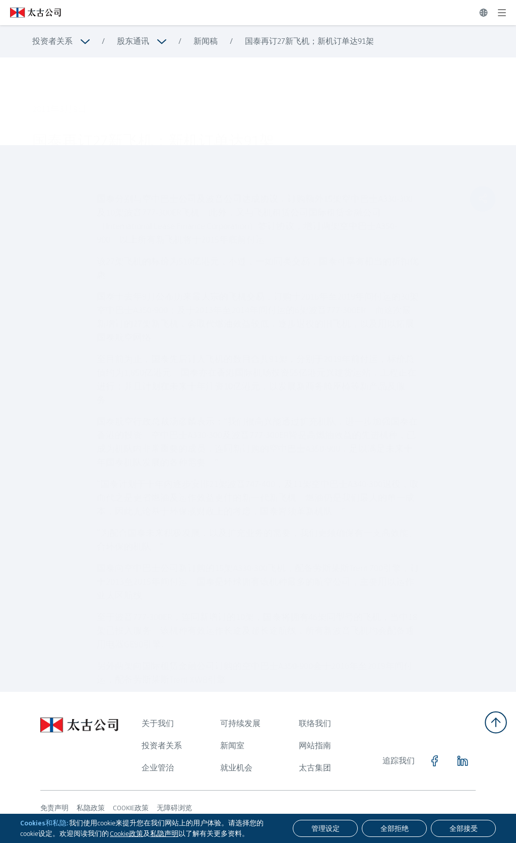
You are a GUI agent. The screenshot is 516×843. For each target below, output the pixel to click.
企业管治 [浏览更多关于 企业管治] (158, 767)
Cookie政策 (126, 833)
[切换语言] (483, 12)
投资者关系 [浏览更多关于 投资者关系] (52, 41)
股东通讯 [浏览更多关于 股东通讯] (133, 41)
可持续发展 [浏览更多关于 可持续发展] (240, 723)
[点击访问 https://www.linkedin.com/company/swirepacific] (462, 761)
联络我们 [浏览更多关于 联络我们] (315, 723)
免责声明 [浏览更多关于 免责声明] (54, 808)
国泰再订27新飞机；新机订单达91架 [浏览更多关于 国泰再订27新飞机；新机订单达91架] (309, 41)
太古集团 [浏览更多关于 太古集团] (315, 767)
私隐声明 (164, 833)
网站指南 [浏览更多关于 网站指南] (315, 745)
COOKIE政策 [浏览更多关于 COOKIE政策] (131, 808)
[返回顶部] (495, 722)
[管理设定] (325, 828)
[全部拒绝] (394, 828)
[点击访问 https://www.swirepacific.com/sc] (30, 13)
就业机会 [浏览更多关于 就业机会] (236, 767)
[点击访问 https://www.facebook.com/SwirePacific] (434, 761)
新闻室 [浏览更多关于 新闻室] (232, 745)
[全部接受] (463, 828)
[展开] (502, 12)
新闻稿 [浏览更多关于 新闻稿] (206, 41)
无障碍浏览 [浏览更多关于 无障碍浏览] (174, 808)
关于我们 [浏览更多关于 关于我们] (158, 723)
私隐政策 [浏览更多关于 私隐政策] (91, 808)
